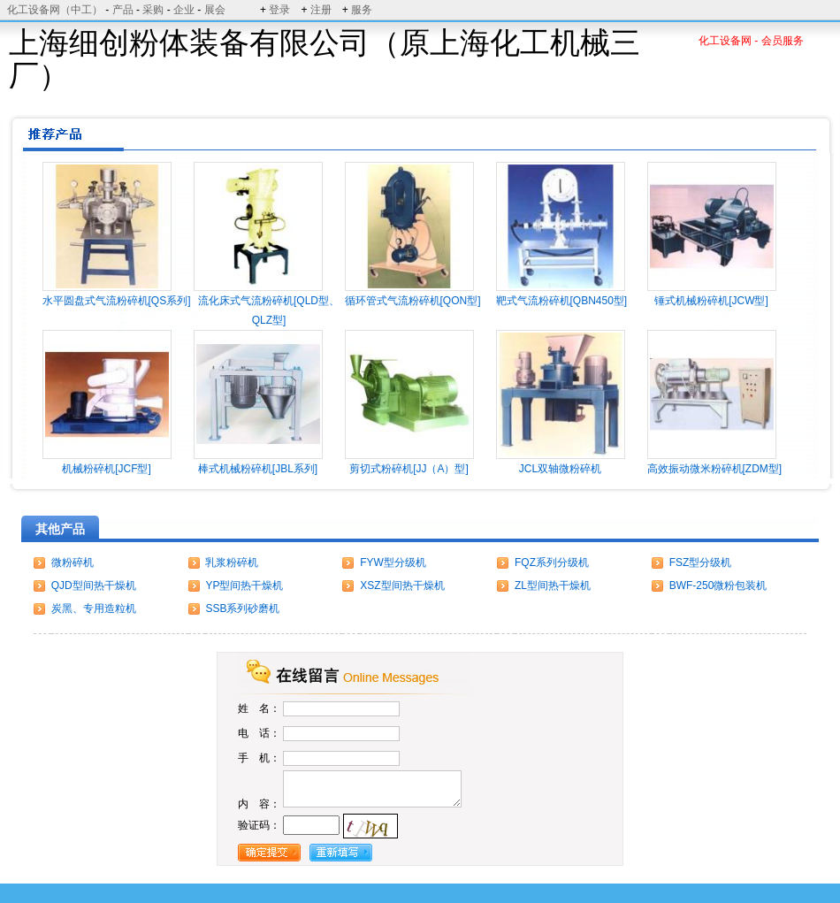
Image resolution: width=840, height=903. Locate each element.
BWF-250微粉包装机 (718, 585)
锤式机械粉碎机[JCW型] (711, 301)
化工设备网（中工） (55, 10)
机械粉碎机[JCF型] (106, 469)
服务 (361, 10)
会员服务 (782, 40)
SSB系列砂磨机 (242, 608)
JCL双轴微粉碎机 (560, 469)
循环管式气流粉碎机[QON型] (413, 301)
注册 (321, 10)
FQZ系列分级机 (552, 562)
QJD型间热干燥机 (93, 585)
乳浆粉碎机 (231, 562)
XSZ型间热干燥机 (402, 585)
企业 (184, 10)
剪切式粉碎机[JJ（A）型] (409, 469)
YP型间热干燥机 (244, 585)
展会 (214, 10)
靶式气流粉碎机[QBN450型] (562, 301)
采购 (153, 10)
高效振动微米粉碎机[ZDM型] (715, 469)
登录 (279, 10)
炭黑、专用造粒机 (93, 608)
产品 (123, 10)
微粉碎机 (72, 562)
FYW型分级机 (393, 562)
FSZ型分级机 (700, 562)
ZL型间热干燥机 (553, 585)
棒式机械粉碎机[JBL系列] (257, 469)
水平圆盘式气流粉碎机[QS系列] (116, 301)
